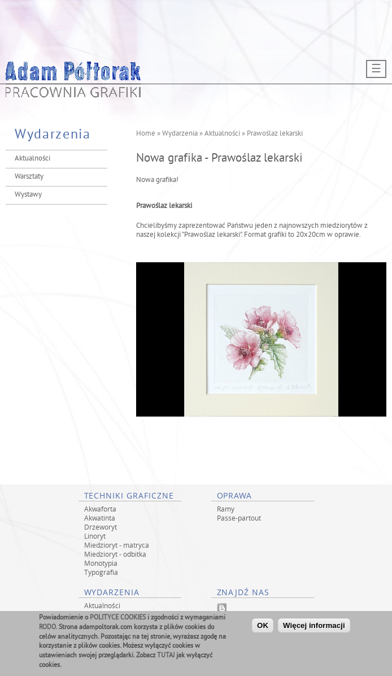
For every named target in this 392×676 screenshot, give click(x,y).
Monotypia (100, 562)
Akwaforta (100, 508)
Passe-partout (239, 517)
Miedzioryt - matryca (116, 544)
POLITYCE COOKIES (118, 620)
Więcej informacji (314, 627)
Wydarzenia (180, 133)
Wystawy (28, 195)
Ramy (225, 508)
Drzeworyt (100, 526)
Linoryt (95, 535)
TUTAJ (166, 658)
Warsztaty (29, 176)
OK (262, 627)
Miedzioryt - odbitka (115, 553)
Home (145, 133)
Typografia (101, 572)
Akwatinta (99, 517)
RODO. (48, 630)
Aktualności (32, 158)
